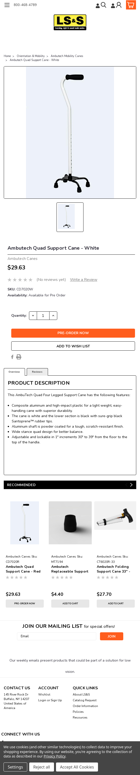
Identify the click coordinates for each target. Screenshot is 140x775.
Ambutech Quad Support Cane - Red (23, 569)
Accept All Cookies (77, 767)
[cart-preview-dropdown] (130, 4)
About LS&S (81, 695)
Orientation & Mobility (31, 56)
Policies (78, 712)
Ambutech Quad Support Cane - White (34, 60)
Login (42, 700)
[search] (101, 5)
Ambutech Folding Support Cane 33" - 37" (113, 569)
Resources (80, 718)
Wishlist (44, 695)
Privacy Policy (55, 756)
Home (7, 56)
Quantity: (18, 315)
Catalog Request (84, 700)
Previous (126, 485)
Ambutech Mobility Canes (67, 56)
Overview (14, 372)
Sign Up (56, 700)
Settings (15, 767)
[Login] (116, 5)
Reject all (41, 767)
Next (131, 485)
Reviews (37, 372)
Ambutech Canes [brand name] (18, 557)
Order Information (85, 706)
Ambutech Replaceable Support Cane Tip (69, 569)
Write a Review (83, 279)
